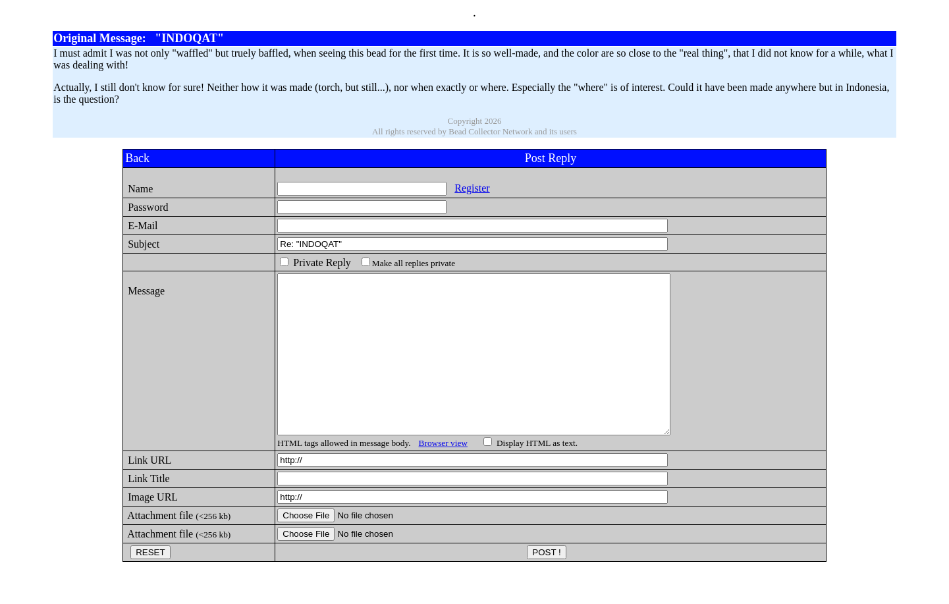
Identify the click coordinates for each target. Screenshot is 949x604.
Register (459, 188)
